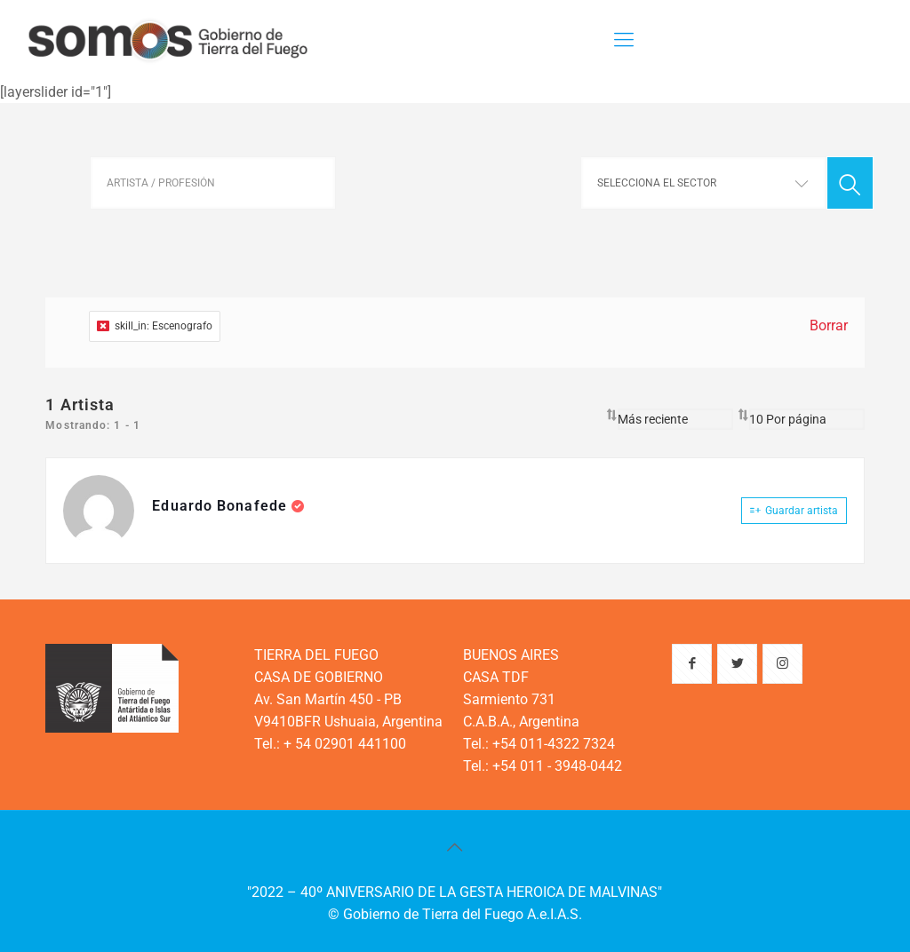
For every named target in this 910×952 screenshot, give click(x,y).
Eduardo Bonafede (221, 505)
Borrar (829, 325)
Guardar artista (794, 510)
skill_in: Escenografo (154, 326)
